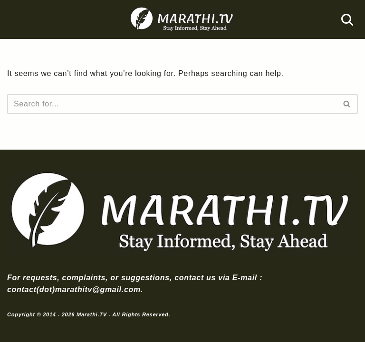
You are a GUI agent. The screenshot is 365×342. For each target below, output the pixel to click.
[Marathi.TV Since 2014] (182, 19)
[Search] (347, 20)
